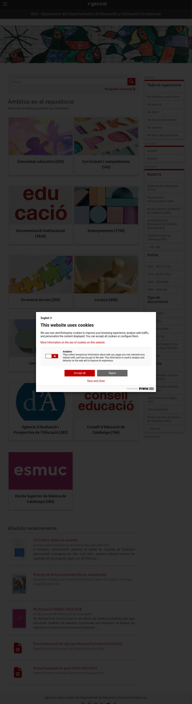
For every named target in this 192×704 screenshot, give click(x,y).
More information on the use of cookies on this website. (72, 342)
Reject (112, 373)
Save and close (96, 380)
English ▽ (46, 318)
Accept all (80, 373)
